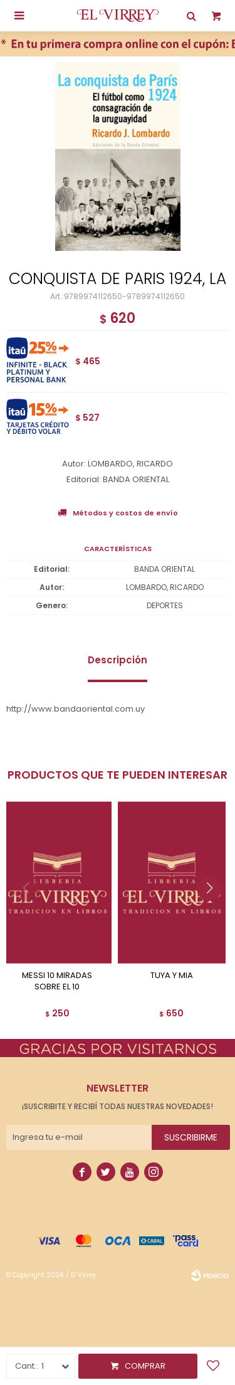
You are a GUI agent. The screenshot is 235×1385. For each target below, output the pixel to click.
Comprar (145, 1366)
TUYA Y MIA (171, 975)
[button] (214, 913)
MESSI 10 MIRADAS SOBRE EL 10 (57, 981)
